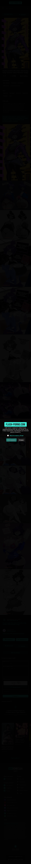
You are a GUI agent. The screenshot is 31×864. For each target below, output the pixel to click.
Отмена (21, 440)
